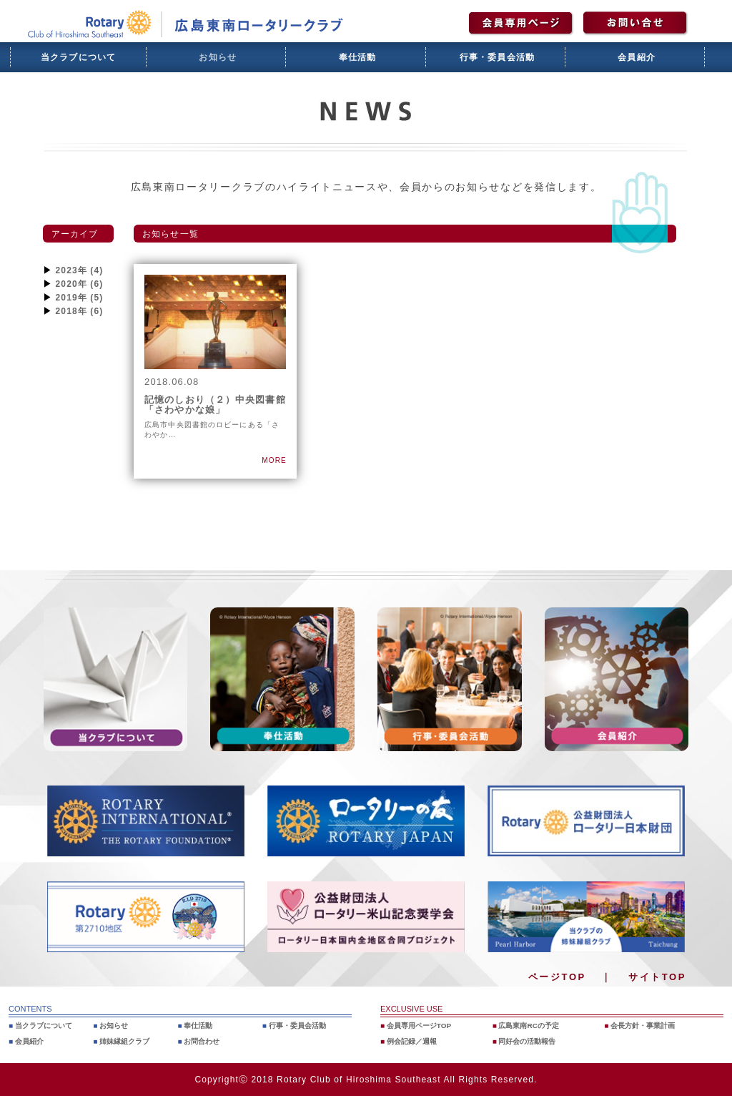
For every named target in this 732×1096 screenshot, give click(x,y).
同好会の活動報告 (530, 1041)
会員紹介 (637, 57)
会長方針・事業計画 (646, 1025)
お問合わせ (204, 1041)
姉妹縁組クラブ (127, 1041)
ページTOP (557, 977)
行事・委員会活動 (497, 57)
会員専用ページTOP (422, 1025)
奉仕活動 (358, 57)
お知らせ (218, 57)
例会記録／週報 (414, 1041)
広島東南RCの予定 (532, 1025)
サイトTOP (657, 977)
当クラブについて (79, 57)
